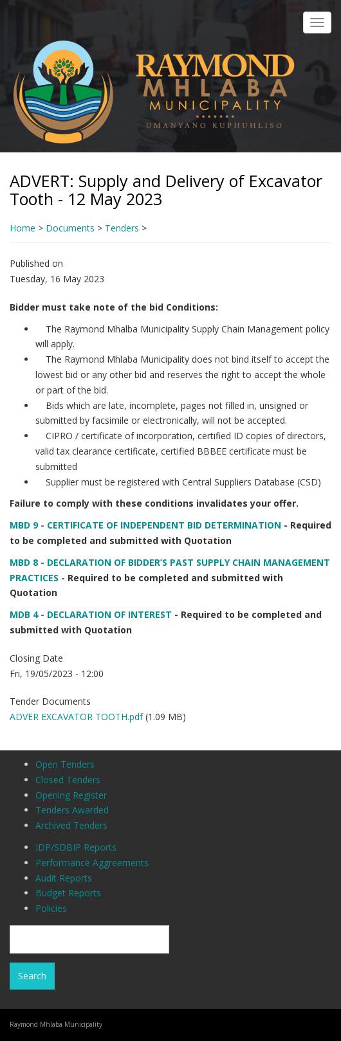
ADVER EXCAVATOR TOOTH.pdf (76, 717)
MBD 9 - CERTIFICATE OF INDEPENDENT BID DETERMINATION (145, 525)
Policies (51, 908)
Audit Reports (63, 878)
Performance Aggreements (92, 862)
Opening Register (71, 795)
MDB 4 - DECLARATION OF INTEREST (91, 614)
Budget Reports (68, 893)
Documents (70, 228)
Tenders (122, 228)
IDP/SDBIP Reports (75, 847)
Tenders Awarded (72, 810)
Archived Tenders (71, 825)
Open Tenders (65, 764)
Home (22, 228)
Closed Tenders (67, 780)
